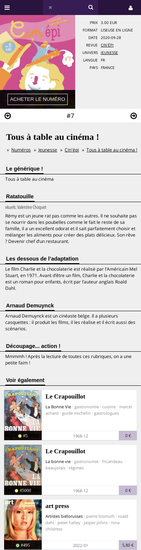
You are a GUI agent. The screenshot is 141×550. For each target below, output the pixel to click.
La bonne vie (58, 461)
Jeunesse (109, 52)
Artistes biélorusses (64, 516)
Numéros (21, 150)
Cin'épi (107, 45)
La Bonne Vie (58, 406)
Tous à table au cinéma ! (111, 150)
